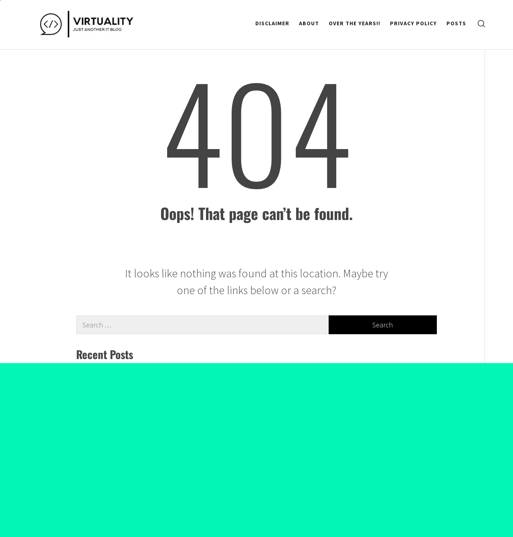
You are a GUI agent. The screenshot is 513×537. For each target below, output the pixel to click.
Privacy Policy (413, 23)
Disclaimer (272, 23)
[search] (481, 23)
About (309, 23)
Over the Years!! (354, 23)
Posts (456, 23)
